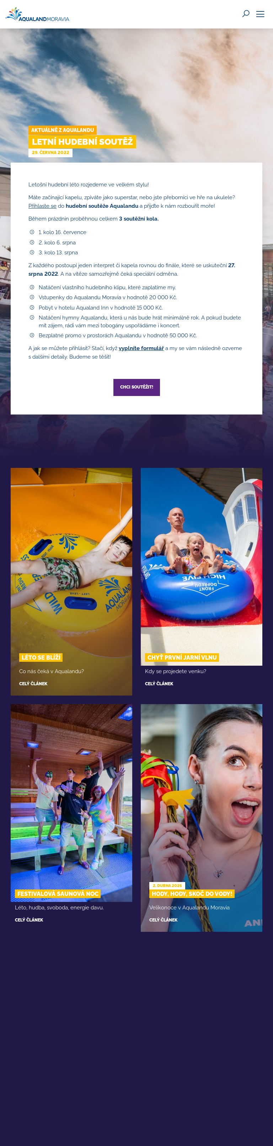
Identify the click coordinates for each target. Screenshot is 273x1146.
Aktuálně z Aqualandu (62, 130)
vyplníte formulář (141, 348)
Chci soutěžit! (136, 387)
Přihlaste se (42, 206)
